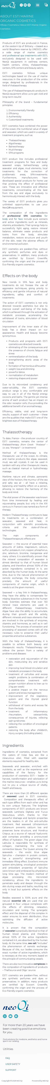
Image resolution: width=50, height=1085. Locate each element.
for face (18, 219)
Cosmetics (13, 25)
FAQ (7, 1058)
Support (10, 1070)
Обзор (3, 25)
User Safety (12, 1064)
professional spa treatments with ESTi (27, 55)
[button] (37, 5)
